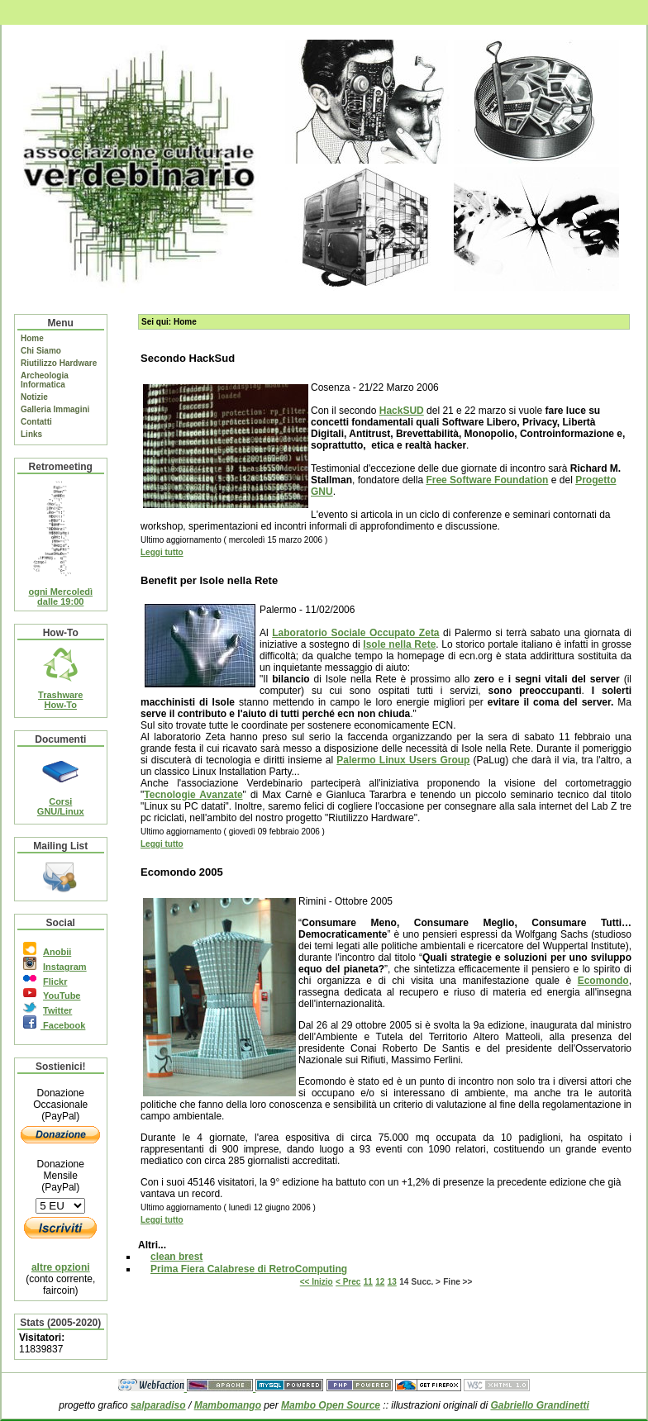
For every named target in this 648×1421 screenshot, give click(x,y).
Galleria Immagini (55, 409)
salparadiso (158, 1405)
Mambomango (227, 1405)
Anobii (57, 952)
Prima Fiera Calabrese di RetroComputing (248, 1269)
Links (31, 434)
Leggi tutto (162, 552)
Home (32, 338)
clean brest (176, 1256)
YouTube (61, 995)
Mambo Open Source (330, 1405)
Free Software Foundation (487, 480)
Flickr (55, 981)
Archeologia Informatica (45, 380)
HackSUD (401, 410)
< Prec (348, 1281)
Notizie (34, 397)
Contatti (36, 421)
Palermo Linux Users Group (402, 760)
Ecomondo (603, 980)
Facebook (62, 1025)
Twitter (57, 1010)
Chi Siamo (41, 350)
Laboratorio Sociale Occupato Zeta (355, 633)
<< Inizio (316, 1281)
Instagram (65, 967)
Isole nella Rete (399, 644)
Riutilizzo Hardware (59, 363)
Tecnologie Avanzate (193, 795)
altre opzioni (60, 1267)
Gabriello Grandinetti (539, 1405)
